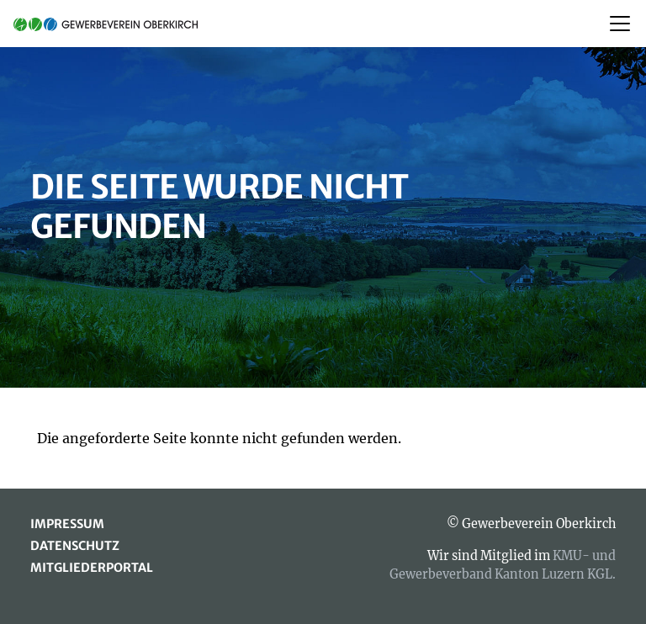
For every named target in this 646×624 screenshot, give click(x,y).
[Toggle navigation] (620, 23)
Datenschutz (74, 545)
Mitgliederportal (91, 567)
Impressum (67, 523)
